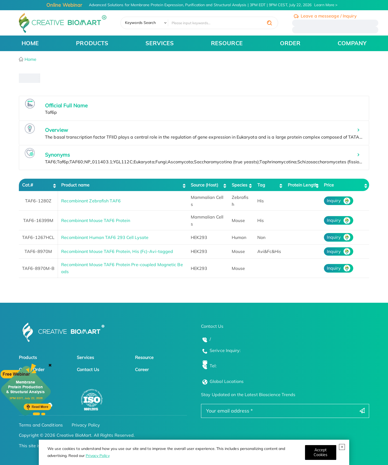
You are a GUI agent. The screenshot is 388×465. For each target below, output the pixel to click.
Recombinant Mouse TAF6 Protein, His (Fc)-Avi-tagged (117, 251)
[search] (269, 23)
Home (30, 59)
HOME (30, 43)
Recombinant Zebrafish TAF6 (91, 200)
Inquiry (334, 200)
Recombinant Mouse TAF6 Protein (95, 220)
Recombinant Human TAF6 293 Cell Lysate (104, 237)
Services (85, 357)
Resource (144, 357)
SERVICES (160, 43)
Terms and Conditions (41, 425)
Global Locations (227, 381)
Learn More (324, 4)
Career (142, 369)
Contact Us (88, 369)
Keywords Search (140, 22)
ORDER (290, 43)
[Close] (320, 452)
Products (28, 357)
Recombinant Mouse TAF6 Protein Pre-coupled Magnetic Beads (122, 268)
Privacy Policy (97, 455)
